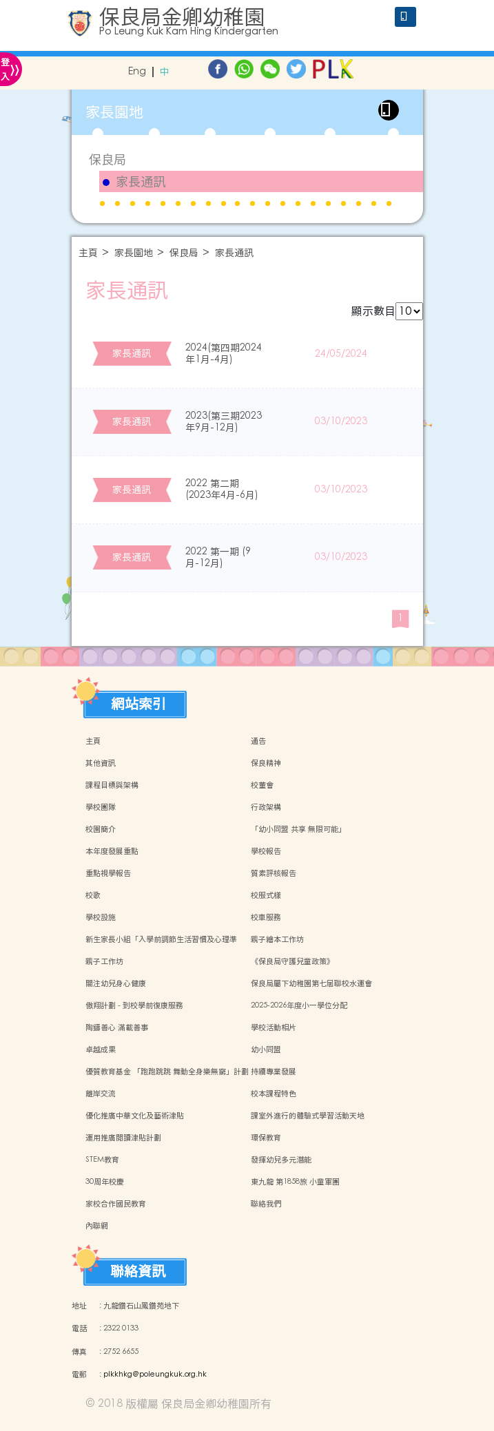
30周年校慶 (104, 1181)
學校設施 (100, 917)
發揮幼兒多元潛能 (281, 1159)
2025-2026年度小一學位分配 (299, 1005)
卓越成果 (100, 1049)
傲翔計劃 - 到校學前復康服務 (134, 1005)
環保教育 (266, 1137)
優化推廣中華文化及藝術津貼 (134, 1115)
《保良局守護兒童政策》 (292, 961)
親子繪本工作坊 (277, 939)
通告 (258, 740)
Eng (137, 72)
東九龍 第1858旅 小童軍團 (295, 1181)
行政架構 (266, 807)
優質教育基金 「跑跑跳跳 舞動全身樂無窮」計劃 (167, 1071)
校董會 (262, 785)
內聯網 (96, 1225)
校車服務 (266, 917)
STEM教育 (102, 1159)
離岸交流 (100, 1093)
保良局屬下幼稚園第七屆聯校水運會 (311, 983)
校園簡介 (100, 829)
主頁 (88, 253)
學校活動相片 (273, 1027)
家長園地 (133, 253)
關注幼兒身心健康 (115, 983)
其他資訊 (100, 763)
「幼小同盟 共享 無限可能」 (298, 829)
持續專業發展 (273, 1071)
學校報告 (266, 851)
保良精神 (266, 763)
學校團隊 (100, 807)
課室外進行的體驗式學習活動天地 (307, 1115)
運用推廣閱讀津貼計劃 (123, 1137)
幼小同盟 (266, 1049)
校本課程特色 (273, 1093)
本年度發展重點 (111, 851)
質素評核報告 (273, 873)
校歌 (93, 895)
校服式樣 (266, 895)
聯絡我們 (266, 1203)
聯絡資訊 (137, 1271)
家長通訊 (140, 181)
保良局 (107, 159)
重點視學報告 (108, 873)
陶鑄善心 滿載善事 (116, 1027)
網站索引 (138, 703)
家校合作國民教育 (115, 1203)
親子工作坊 (104, 961)
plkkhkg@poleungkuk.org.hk (155, 1374)
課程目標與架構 (111, 785)
